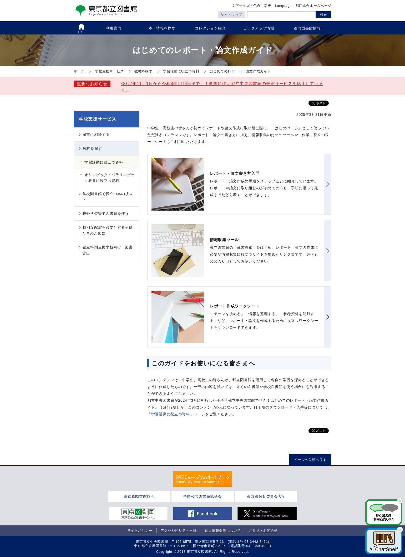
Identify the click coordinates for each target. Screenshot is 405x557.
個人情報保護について (223, 531)
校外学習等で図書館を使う (106, 213)
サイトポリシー (140, 531)
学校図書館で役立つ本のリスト (107, 197)
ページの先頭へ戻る (310, 460)
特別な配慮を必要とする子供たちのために (107, 230)
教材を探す (92, 148)
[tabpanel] (202, 479)
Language (283, 6)
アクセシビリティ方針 (179, 531)
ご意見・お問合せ (263, 531)
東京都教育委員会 (262, 496)
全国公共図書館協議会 (202, 496)
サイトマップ (231, 15)
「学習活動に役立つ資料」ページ (176, 414)
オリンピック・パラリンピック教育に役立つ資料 (109, 178)
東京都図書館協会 (139, 496)
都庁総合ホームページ (313, 6)
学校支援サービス (97, 119)
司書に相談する (96, 134)
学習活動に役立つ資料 (103, 162)
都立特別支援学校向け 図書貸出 (107, 250)
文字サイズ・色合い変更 (251, 6)
